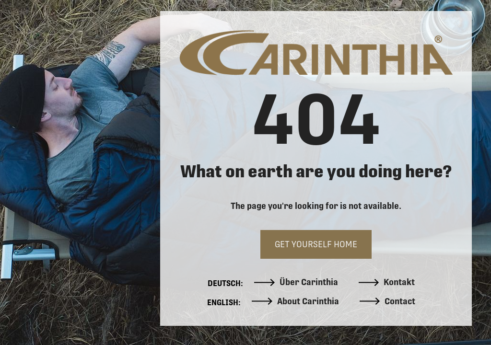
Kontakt (387, 282)
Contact (388, 301)
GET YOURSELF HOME (316, 244)
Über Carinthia (296, 282)
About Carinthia (295, 301)
